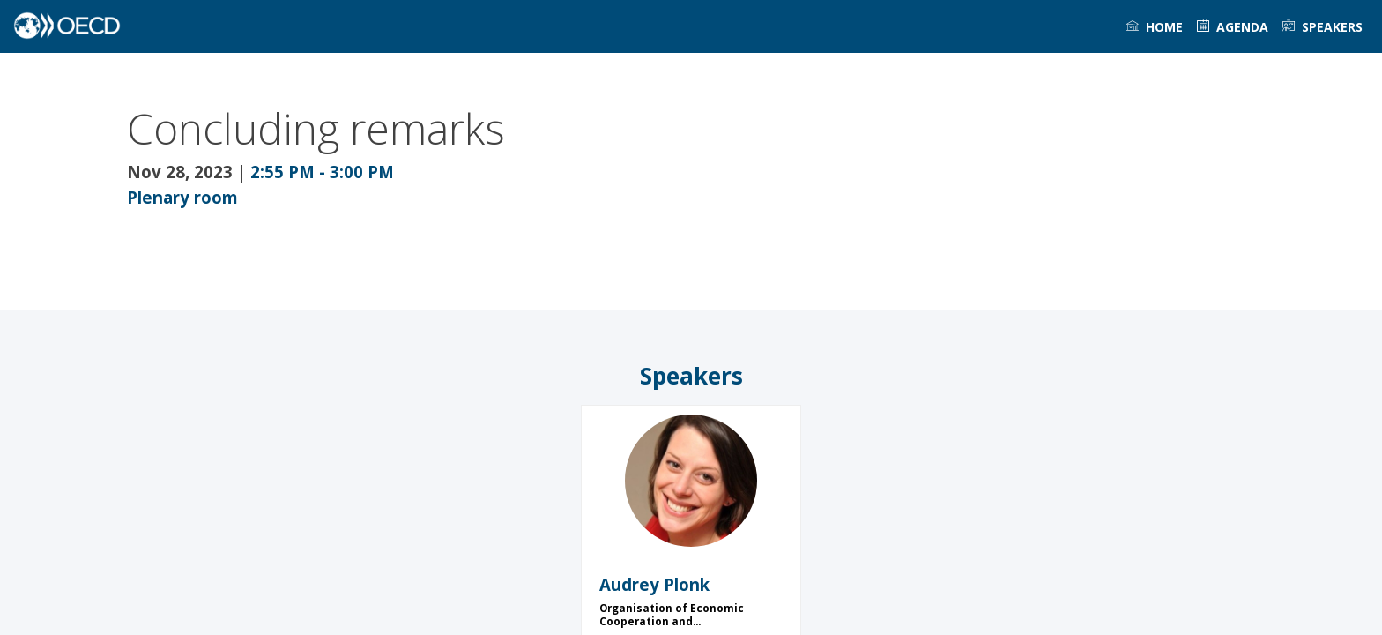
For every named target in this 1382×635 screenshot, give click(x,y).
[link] (1154, 26)
